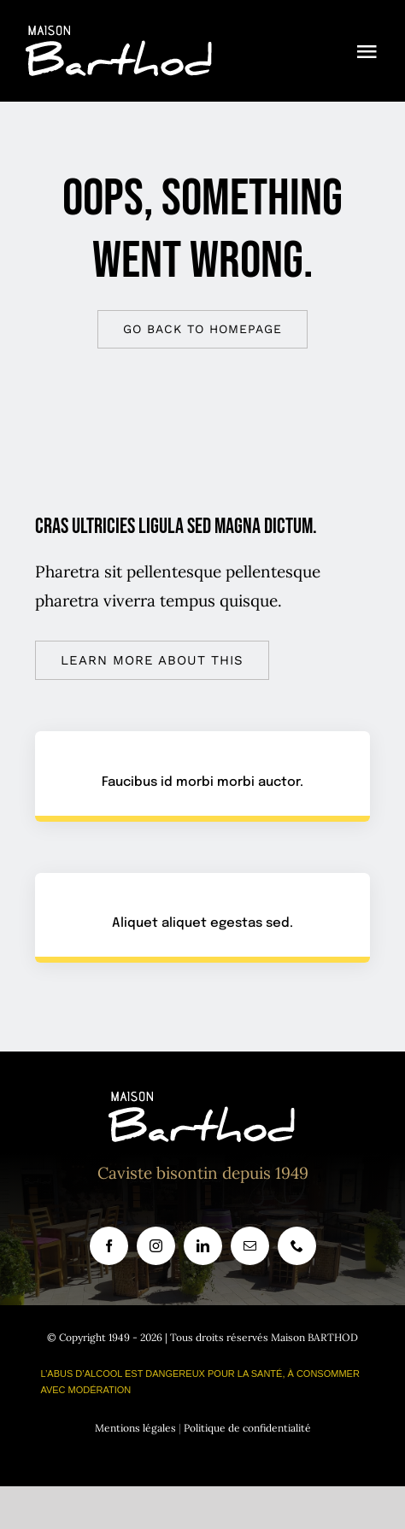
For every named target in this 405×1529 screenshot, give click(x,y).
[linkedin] (203, 1246)
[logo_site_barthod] (120, 33)
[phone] (297, 1246)
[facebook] (109, 1246)
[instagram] (156, 1246)
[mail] (250, 1246)
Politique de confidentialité (247, 1427)
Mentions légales (135, 1427)
